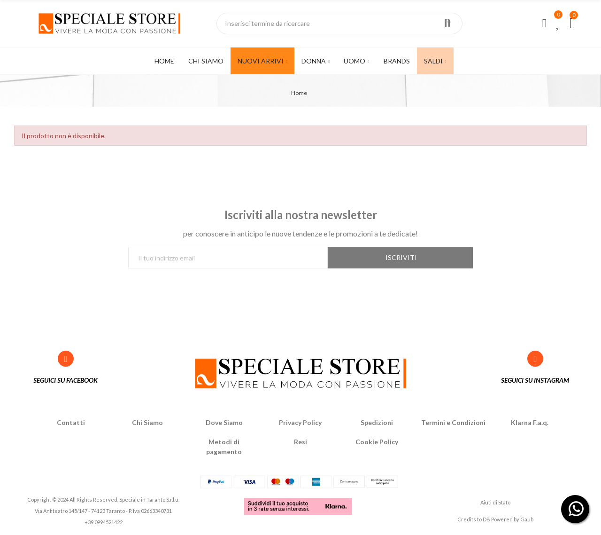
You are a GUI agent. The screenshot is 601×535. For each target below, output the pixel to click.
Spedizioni (377, 422)
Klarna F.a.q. (529, 422)
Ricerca (447, 23)
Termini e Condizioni (453, 422)
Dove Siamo (224, 422)
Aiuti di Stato (495, 502)
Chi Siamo (147, 422)
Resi (300, 442)
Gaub (526, 519)
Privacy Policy (300, 422)
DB (486, 519)
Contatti (71, 422)
